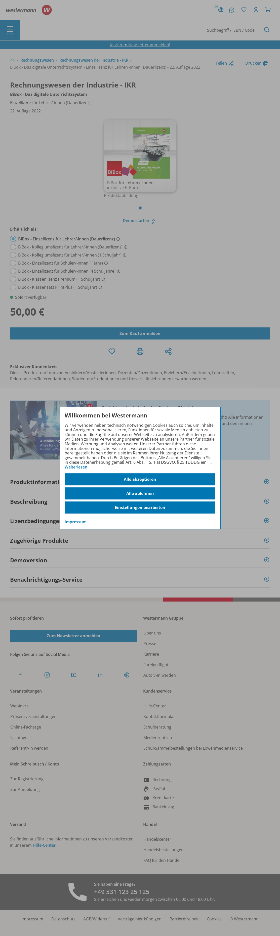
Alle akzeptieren (140, 479)
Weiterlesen (76, 467)
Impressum (76, 522)
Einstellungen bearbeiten (140, 507)
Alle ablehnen (140, 493)
